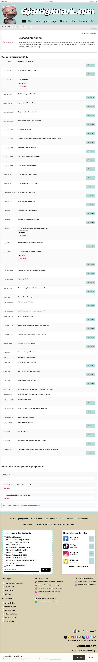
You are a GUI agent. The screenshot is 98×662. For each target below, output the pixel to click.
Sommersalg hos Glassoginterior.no (28, 219)
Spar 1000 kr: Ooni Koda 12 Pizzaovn (29, 371)
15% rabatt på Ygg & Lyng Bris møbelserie (30, 251)
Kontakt (53, 518)
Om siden (38, 518)
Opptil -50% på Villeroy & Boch (27, 70)
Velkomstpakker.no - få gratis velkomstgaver (49, 584)
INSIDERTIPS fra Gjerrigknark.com (17, 539)
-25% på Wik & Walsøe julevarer (27, 165)
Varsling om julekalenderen (15, 565)
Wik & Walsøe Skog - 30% (25, 422)
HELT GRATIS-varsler (13, 545)
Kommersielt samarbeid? (78, 566)
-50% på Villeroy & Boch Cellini (27, 192)
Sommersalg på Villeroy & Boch (27, 343)
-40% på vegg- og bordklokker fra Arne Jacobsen (32, 334)
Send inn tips (48, 1)
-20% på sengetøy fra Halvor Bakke (28, 183)
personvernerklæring (55, 659)
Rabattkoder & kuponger (13, 27)
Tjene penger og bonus (14, 563)
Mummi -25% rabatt (23, 431)
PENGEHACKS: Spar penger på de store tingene (22, 560)
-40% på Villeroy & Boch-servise (27, 210)
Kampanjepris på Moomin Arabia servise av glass (32, 288)
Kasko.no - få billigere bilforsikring (47, 598)
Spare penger (50, 21)
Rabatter (83, 21)
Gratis (63, 21)
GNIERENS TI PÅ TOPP (14, 552)
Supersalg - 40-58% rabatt (25, 279)
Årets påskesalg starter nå (25, 61)
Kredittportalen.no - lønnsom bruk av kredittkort (50, 581)
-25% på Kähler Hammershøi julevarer (29, 156)
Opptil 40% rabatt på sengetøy (26, 201)
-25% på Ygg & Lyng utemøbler (27, 362)
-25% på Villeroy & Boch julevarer (27, 174)
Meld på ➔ (45, 569)
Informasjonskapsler (32, 524)
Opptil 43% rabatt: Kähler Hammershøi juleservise (32, 408)
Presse (61, 518)
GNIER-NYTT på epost (13, 537)
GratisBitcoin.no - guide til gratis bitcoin (48, 595)
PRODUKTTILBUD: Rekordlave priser (18, 547)
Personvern (83, 518)
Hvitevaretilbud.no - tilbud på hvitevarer (48, 601)
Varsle (4, 1)
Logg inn (93, 1)
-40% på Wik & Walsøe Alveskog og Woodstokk (31, 270)
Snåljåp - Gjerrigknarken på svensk (87, 581)
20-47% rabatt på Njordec (25, 316)
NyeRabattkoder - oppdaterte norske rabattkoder (50, 588)
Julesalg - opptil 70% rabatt (26, 302)
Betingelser (71, 518)
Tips (46, 518)
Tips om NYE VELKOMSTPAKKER (17, 542)
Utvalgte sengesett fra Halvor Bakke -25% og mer (32, 440)
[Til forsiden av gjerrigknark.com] (9, 14)
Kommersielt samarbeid (64, 524)
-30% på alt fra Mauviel (24, 129)
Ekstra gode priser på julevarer (27, 147)
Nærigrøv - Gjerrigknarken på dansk (87, 584)
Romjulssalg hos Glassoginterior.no (28, 112)
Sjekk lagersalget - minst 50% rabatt (28, 94)
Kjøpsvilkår (47, 524)
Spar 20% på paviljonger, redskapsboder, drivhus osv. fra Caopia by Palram (39, 138)
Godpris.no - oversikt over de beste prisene (49, 591)
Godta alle (79, 657)
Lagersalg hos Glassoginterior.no (27, 103)
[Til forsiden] (58, 11)
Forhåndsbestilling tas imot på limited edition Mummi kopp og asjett (38, 449)
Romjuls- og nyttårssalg (25, 399)
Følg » (91, 538)
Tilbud (72, 21)
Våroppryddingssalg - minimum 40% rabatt (30, 242)
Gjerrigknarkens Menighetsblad (16, 550)
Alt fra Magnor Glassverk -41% (27, 380)
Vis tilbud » (91, 65)
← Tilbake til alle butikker (89, 33)
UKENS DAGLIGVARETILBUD (16, 557)
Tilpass (90, 657)
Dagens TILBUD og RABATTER (16, 555)
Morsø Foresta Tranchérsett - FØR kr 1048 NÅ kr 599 (33, 325)
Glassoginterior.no (29, 27)
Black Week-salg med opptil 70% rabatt (29, 121)
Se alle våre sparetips (34, 505)
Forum (34, 21)
